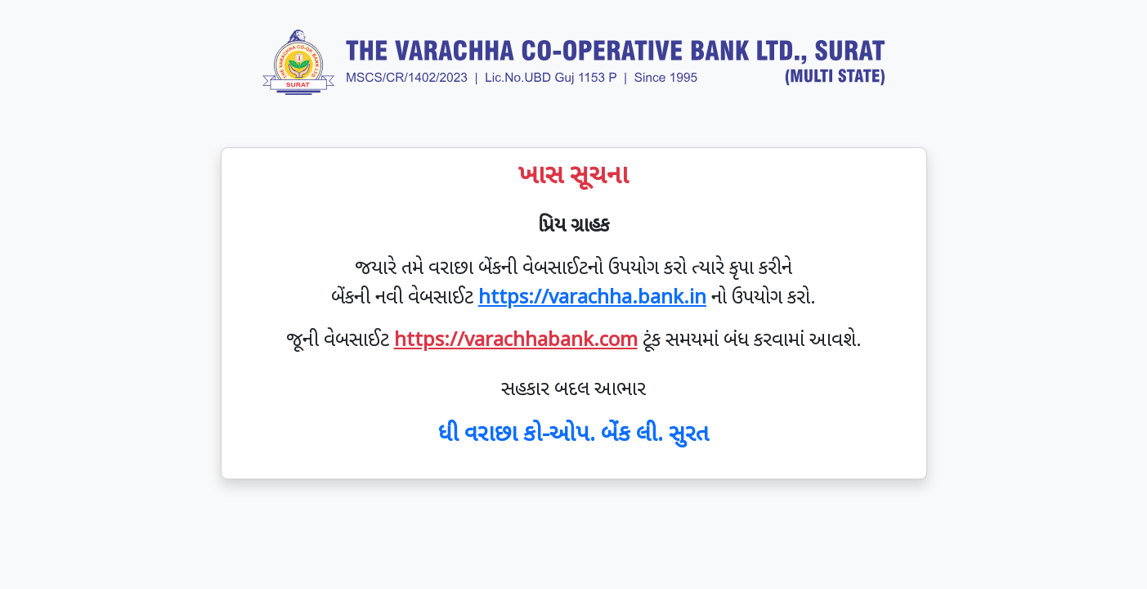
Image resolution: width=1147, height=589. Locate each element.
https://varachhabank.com (516, 341)
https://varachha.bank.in (592, 299)
